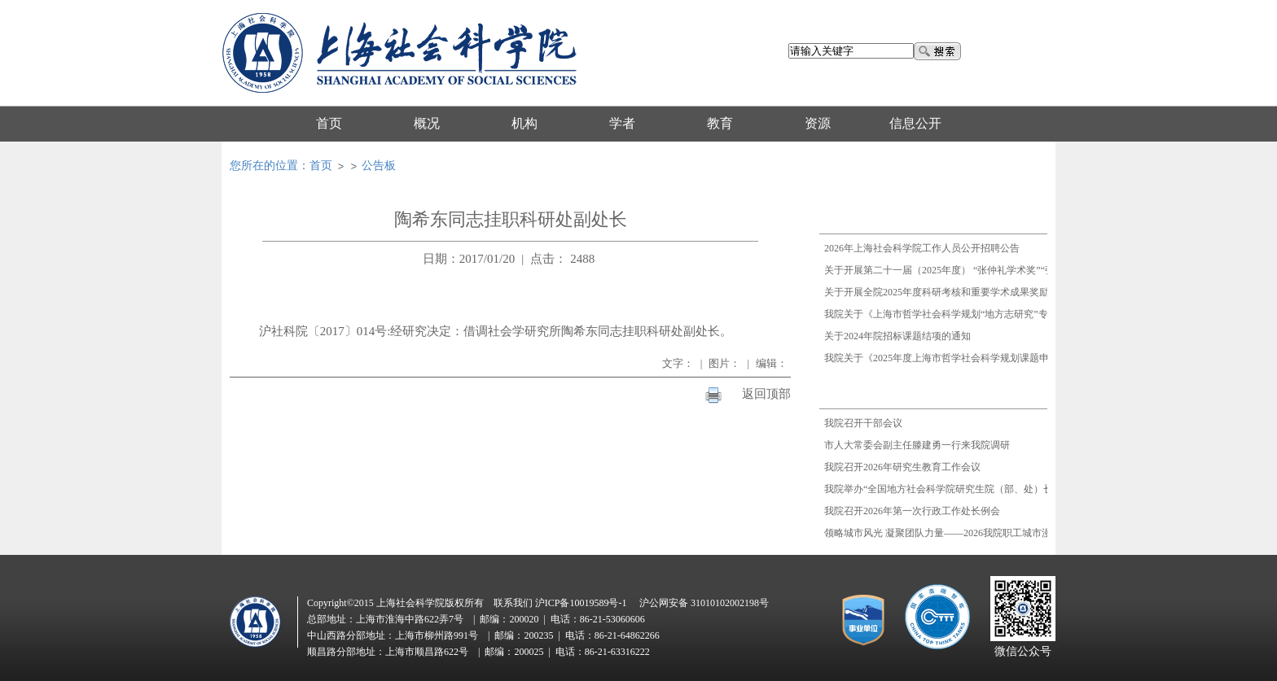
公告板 (379, 165)
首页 (320, 165)
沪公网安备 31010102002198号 (704, 603)
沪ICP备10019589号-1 (581, 603)
